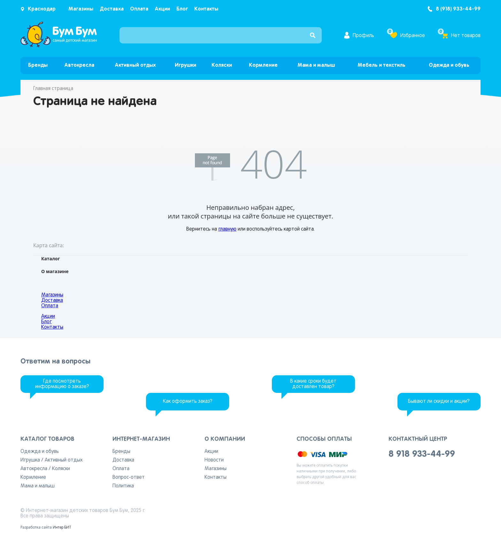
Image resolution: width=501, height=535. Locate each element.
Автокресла (79, 65)
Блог (182, 9)
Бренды (38, 65)
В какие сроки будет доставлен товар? (313, 384)
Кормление (263, 65)
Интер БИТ (62, 528)
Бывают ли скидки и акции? (439, 401)
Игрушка (30, 460)
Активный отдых (135, 65)
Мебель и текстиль (381, 65)
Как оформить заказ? (187, 401)
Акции (162, 9)
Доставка (112, 9)
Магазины (80, 9)
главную (227, 229)
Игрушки (185, 65)
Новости (214, 460)
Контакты (206, 9)
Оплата (139, 9)
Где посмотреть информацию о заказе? (62, 384)
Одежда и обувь (449, 65)
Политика (123, 486)
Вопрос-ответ (128, 477)
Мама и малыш (316, 65)
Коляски (222, 65)
